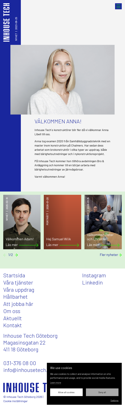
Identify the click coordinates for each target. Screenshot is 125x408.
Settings (114, 400)
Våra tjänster (18, 282)
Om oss (11, 311)
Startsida (14, 275)
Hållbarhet (15, 296)
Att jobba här (18, 303)
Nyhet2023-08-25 (16, 29)
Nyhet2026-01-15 (88, 208)
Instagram (94, 275)
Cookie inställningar (15, 401)
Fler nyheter (111, 255)
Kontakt (12, 325)
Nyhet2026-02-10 (7, 209)
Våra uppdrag (18, 289)
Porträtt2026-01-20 (47, 211)
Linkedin (92, 282)
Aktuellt (12, 318)
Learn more (55, 382)
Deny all (102, 392)
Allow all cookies (66, 392)
